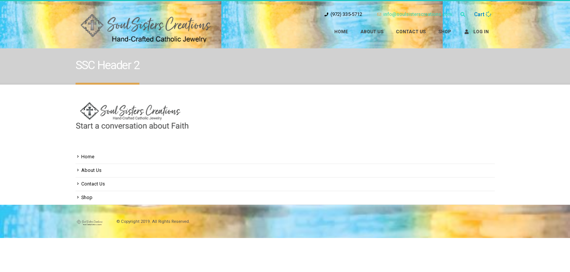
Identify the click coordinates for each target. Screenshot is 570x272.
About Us (371, 31)
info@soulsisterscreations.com (414, 14)
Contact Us (411, 31)
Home (341, 31)
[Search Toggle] (463, 14)
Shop (444, 31)
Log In (476, 31)
